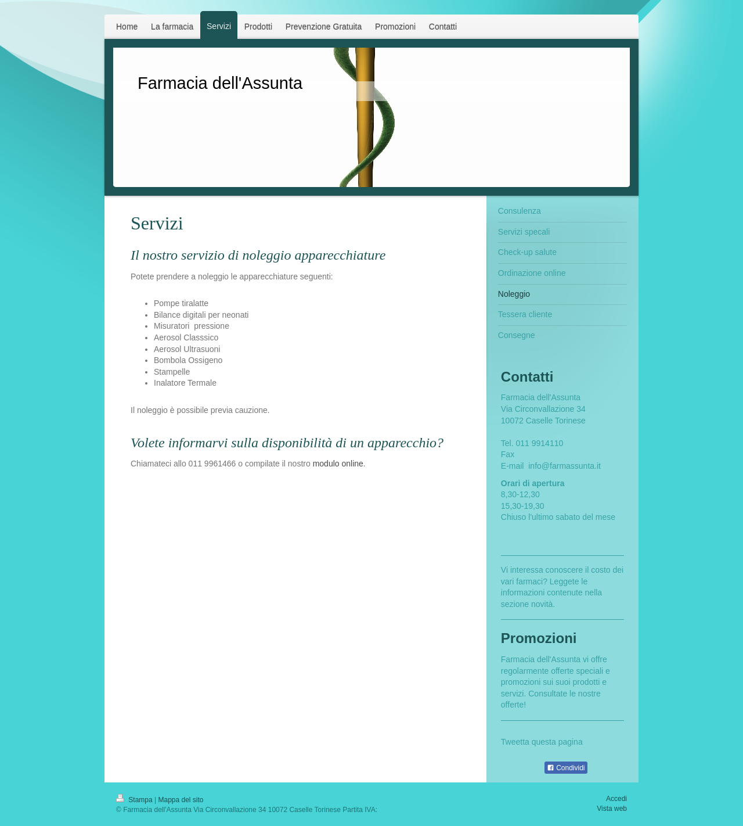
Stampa (135, 800)
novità (542, 604)
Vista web (612, 809)
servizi (512, 693)
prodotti (586, 682)
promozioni (520, 682)
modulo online (338, 463)
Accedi (616, 799)
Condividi (566, 768)
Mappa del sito (181, 800)
